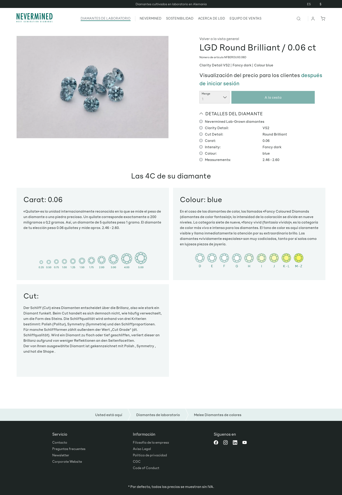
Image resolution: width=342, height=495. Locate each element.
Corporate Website (67, 461)
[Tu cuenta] (313, 18)
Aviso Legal (142, 449)
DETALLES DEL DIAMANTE (231, 113)
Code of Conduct (146, 468)
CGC (137, 461)
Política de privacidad (150, 455)
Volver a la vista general (219, 38)
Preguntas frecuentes (68, 449)
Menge (206, 93)
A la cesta (273, 97)
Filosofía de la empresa (151, 442)
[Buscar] (302, 18)
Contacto (59, 442)
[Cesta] (322, 18)
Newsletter (60, 455)
